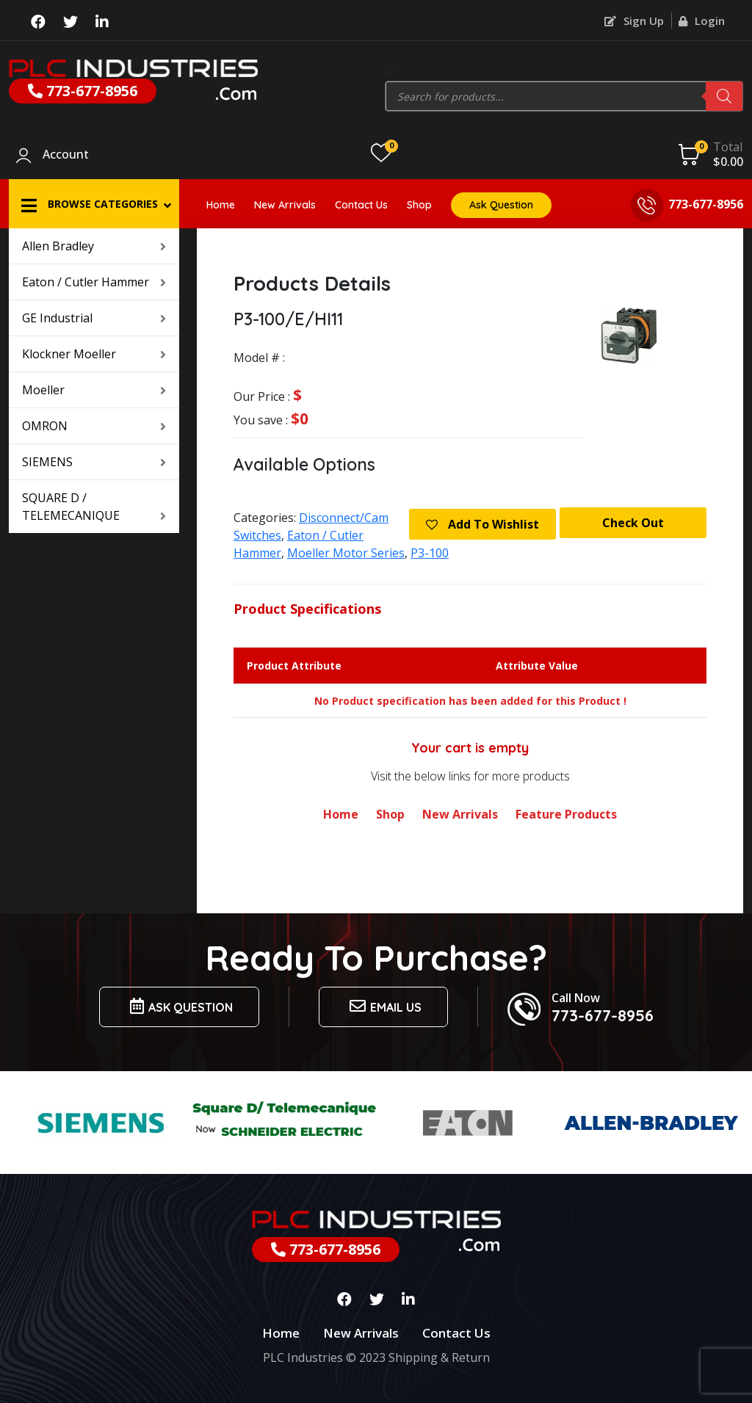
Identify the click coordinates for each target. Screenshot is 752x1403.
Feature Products (566, 814)
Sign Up (634, 20)
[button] (94, 203)
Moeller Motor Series (346, 553)
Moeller (94, 390)
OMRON (94, 426)
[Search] (724, 96)
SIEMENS (94, 462)
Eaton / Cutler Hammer (94, 282)
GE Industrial (94, 318)
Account (66, 155)
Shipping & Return (439, 1357)
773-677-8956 (82, 91)
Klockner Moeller (94, 354)
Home (220, 204)
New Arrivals (285, 204)
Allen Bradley (94, 246)
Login (702, 20)
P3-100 (430, 553)
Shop (419, 204)
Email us (383, 1006)
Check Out (633, 523)
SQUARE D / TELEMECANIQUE (94, 506)
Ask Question (501, 204)
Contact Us (361, 204)
